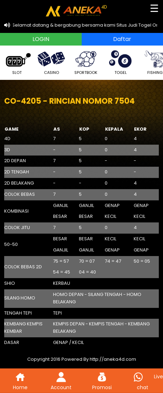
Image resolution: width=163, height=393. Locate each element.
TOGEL (120, 61)
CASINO (51, 61)
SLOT (17, 61)
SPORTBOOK (86, 61)
